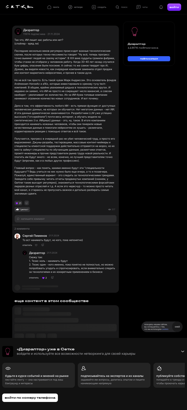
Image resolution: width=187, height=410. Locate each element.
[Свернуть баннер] (182, 351)
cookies (165, 329)
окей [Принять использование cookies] (177, 326)
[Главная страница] (19, 7)
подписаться (149, 58)
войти (174, 7)
